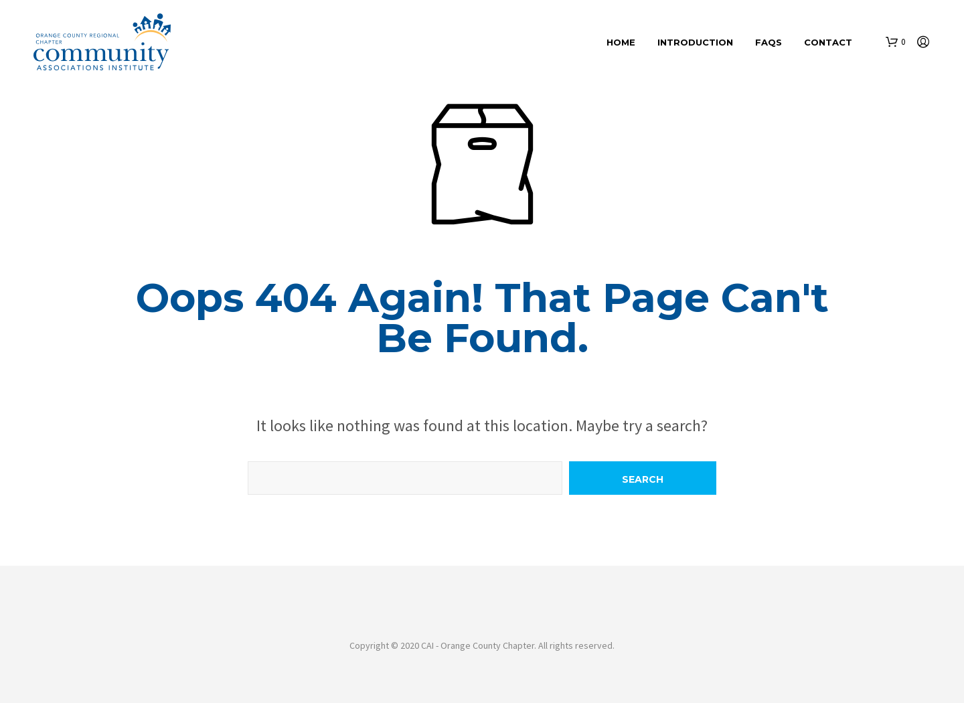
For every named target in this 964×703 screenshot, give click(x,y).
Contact (828, 42)
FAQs (768, 42)
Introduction (695, 42)
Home (621, 42)
